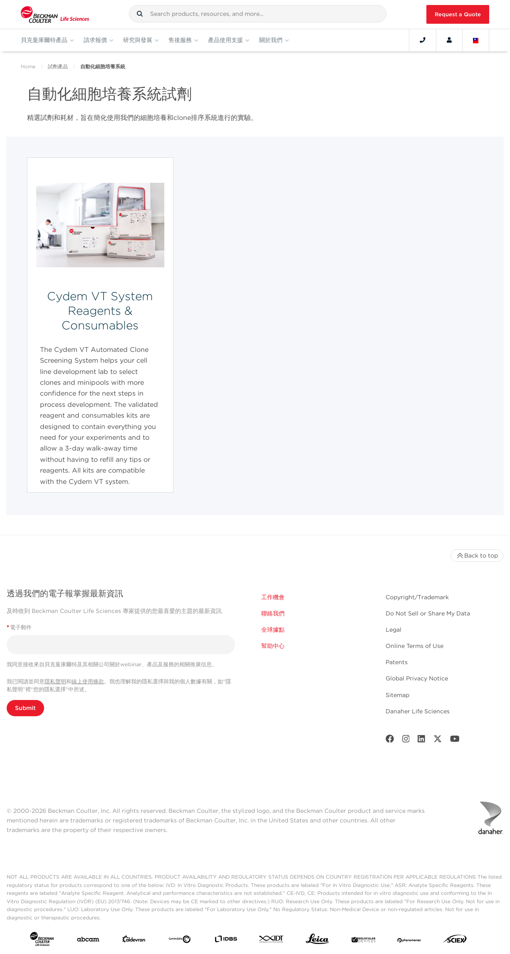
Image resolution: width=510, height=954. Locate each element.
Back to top (477, 555)
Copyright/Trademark (417, 597)
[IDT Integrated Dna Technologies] (271, 941)
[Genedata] (179, 941)
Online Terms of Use (414, 646)
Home (28, 66)
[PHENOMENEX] (409, 940)
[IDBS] (225, 940)
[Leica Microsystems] (317, 941)
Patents (397, 662)
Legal (393, 629)
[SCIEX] (455, 940)
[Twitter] (437, 741)
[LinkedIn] (421, 741)
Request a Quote (458, 14)
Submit (25, 708)
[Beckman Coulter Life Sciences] (55, 14)
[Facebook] (390, 741)
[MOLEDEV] (363, 940)
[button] (139, 13)
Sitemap (397, 695)
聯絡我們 (273, 613)
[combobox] (257, 13)
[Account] (449, 40)
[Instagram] (406, 741)
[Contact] (422, 40)
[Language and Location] (476, 40)
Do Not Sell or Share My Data (428, 613)
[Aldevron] (133, 940)
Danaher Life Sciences (418, 711)
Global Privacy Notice (417, 678)
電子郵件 (19, 627)
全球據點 (273, 629)
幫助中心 (273, 646)
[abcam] (88, 941)
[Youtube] (455, 741)
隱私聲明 (55, 681)
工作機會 (273, 597)
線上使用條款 (88, 681)
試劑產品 (58, 66)
